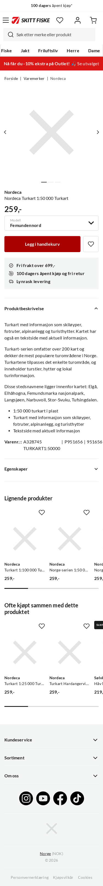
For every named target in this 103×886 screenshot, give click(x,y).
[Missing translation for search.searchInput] (8, 34)
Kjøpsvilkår (63, 877)
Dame (94, 50)
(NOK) (51, 854)
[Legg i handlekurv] (42, 244)
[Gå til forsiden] (31, 20)
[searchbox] (54, 34)
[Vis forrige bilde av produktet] (5, 132)
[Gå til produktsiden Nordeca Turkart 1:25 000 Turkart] (24, 652)
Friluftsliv (48, 50)
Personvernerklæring (30, 877)
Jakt (25, 50)
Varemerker (34, 78)
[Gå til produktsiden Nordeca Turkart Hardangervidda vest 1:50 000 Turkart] (69, 652)
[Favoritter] (59, 20)
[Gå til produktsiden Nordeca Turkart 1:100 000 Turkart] (24, 538)
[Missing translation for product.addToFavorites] (91, 244)
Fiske (6, 50)
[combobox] (49, 34)
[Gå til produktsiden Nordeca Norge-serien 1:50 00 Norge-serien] (69, 538)
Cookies (85, 877)
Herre (73, 50)
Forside (11, 78)
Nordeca (58, 78)
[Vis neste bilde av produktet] (98, 132)
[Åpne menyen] (6, 20)
